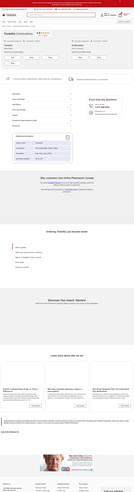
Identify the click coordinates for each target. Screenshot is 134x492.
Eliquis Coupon (83, 488)
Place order (19, 262)
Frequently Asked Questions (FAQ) (24, 120)
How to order (12, 22)
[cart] (120, 15)
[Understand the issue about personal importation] (67, 463)
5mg (12, 57)
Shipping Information (63, 488)
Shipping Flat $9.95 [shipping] (80, 9)
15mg (50, 57)
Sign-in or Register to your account (28, 257)
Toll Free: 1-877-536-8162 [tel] (43, 9)
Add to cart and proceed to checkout (28, 252)
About (25, 22)
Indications (16, 94)
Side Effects (16, 104)
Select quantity (20, 248)
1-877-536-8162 (102, 107)
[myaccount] (102, 15)
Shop (3, 22)
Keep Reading (35, 406)
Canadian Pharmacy (54, 183)
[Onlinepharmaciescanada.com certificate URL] (67, 216)
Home (3, 26)
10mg (31, 57)
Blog (31, 22)
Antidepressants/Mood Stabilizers (21, 26)
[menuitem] (40, 247)
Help (20, 22)
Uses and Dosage (18, 99)
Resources (16, 126)
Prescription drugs (41, 488)
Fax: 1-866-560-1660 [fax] (63, 9)
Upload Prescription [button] (124, 22)
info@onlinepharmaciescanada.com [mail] (14, 9)
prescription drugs (71, 189)
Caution (15, 115)
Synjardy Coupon (84, 491)
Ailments (9, 26)
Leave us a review (22, 267)
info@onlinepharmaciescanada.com (71, 4)
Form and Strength (19, 110)
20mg (12, 63)
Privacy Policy (61, 491)
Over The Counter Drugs (43, 491)
